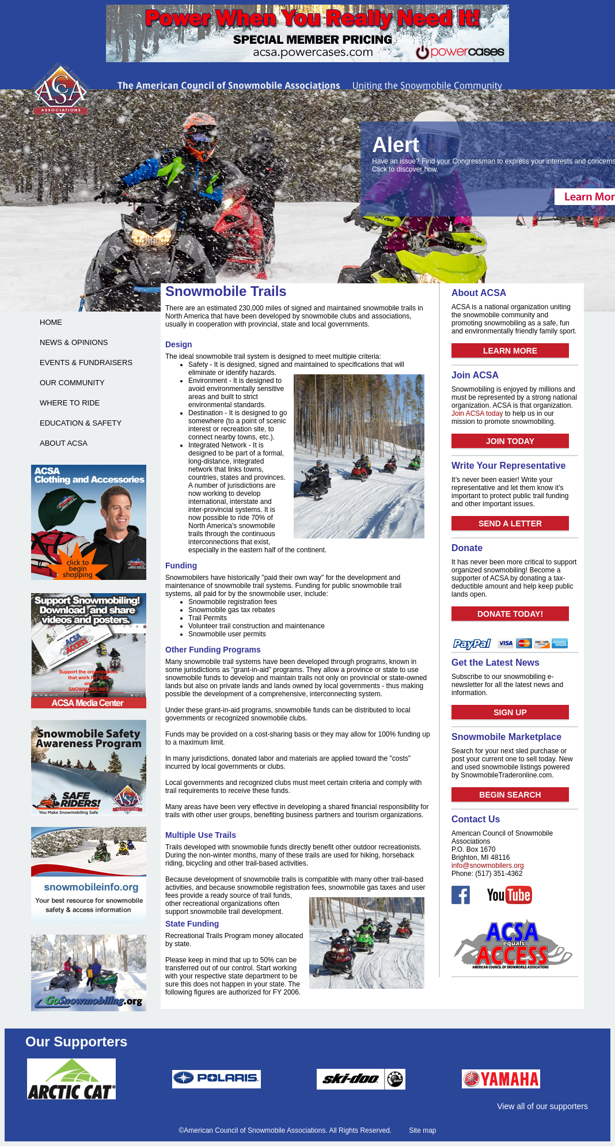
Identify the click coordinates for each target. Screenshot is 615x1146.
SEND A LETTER (510, 523)
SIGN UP (510, 712)
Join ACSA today (477, 413)
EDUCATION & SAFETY (81, 423)
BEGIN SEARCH (510, 794)
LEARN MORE (510, 350)
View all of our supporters (542, 1106)
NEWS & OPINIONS (74, 342)
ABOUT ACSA (64, 443)
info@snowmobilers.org (487, 866)
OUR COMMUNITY (72, 382)
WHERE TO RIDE (70, 403)
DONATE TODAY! (510, 613)
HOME (51, 322)
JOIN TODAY (510, 441)
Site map (422, 1130)
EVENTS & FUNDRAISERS (86, 362)
